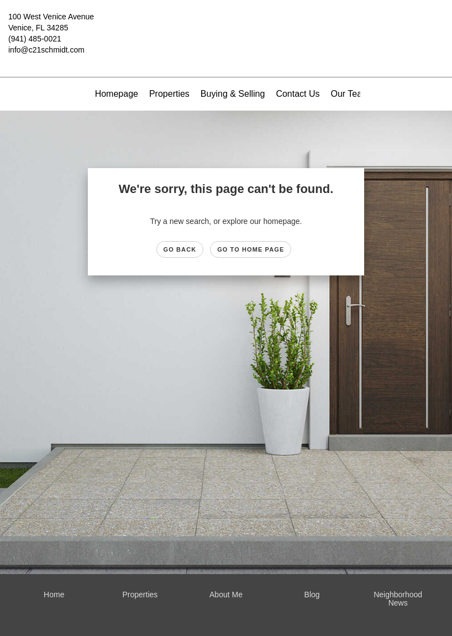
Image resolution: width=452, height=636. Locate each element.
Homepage (116, 93)
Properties (169, 93)
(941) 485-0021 (34, 38)
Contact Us (297, 93)
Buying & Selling (233, 93)
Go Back (180, 249)
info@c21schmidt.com (46, 49)
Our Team (350, 93)
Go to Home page (250, 249)
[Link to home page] (226, 24)
